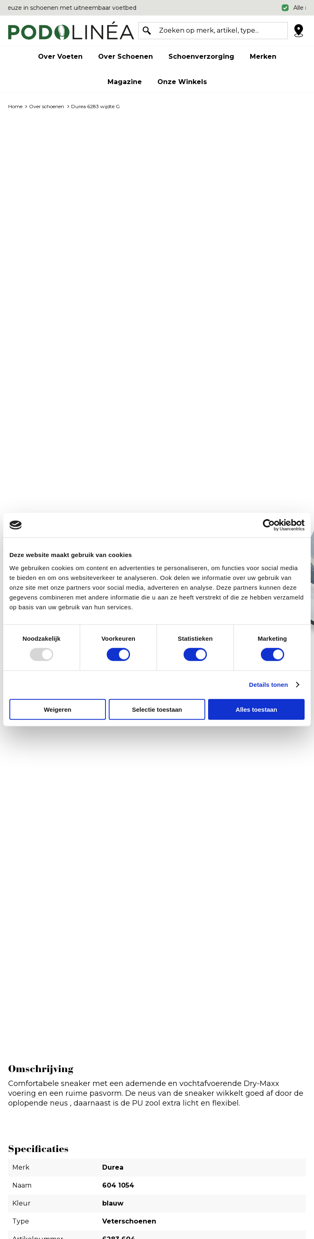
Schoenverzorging (201, 56)
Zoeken (147, 30)
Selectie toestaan (157, 709)
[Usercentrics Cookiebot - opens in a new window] (269, 525)
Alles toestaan (256, 709)
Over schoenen (125, 56)
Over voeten (60, 56)
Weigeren (57, 709)
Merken (263, 56)
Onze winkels (182, 82)
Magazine (125, 82)
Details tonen (268, 684)
